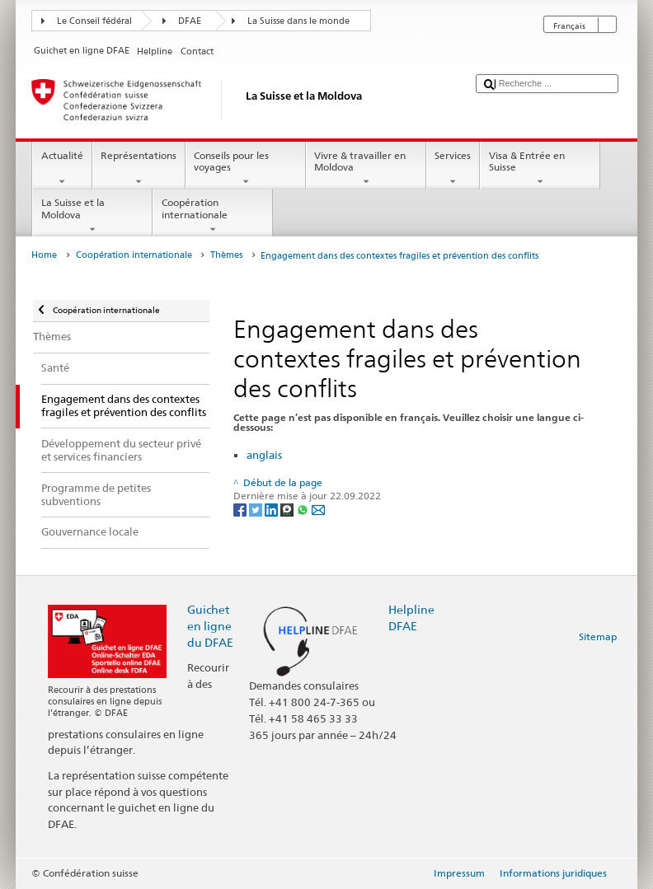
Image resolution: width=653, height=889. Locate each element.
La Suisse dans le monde (298, 21)
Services (453, 169)
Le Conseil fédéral (94, 21)
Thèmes (226, 255)
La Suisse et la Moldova (92, 216)
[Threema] (288, 509)
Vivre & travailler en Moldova (366, 169)
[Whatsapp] (304, 509)
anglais (264, 454)
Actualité (62, 169)
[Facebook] (241, 509)
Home (44, 255)
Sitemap (598, 636)
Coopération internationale (212, 216)
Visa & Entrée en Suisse (540, 169)
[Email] (318, 509)
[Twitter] (257, 509)
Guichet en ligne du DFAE (210, 625)
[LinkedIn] (272, 509)
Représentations (139, 169)
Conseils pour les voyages (245, 169)
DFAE (189, 21)
